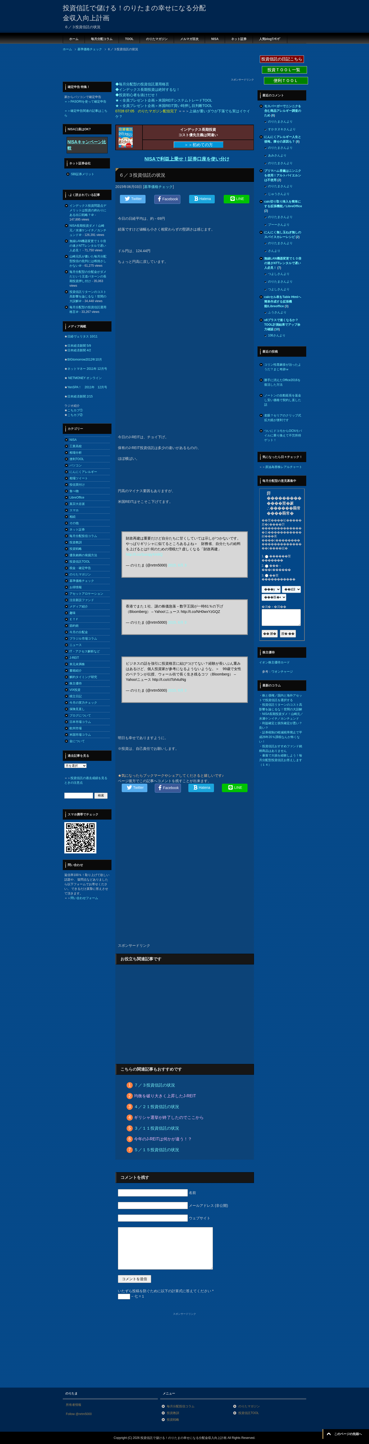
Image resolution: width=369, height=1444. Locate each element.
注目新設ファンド (81, 600)
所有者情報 (73, 1405)
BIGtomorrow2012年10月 (84, 359)
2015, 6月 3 (177, 565)
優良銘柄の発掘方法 (83, 555)
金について (77, 741)
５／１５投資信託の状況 (156, 1150)
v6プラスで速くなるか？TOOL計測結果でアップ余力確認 (282, 324)
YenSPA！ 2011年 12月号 (87, 387)
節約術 (74, 626)
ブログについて (80, 715)
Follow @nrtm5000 (79, 1414)
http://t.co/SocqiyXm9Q (144, 554)
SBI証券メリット (82, 174)
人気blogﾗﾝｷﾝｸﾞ (270, 39)
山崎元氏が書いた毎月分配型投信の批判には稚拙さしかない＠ (87, 261)
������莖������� (276, 558)
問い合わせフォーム (84, 898)
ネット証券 (239, 39)
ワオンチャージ (282, 671)
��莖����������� (278, 577)
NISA (215, 39)
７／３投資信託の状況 (154, 1085)
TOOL (129, 39)
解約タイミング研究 (83, 677)
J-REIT (74, 658)
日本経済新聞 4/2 (79, 350)
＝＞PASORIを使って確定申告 (85, 101)
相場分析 (75, 452)
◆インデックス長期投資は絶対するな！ (147, 89)
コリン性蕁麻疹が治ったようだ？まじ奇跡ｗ (282, 367)
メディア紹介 (78, 606)
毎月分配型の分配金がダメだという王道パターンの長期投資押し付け (87, 276)
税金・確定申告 (80, 568)
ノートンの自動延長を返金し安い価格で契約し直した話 (282, 400)
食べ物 (74, 491)
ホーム (73, 39)
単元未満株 (77, 664)
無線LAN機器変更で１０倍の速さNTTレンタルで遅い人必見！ (87, 245)
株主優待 (75, 683)
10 (277, 329)
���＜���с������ (276, 568)
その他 (74, 523)
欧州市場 (75, 728)
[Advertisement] (156, 66)
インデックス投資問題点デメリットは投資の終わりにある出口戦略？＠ (87, 210)
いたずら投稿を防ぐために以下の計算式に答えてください (165, 1291)
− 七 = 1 (131, 1296)
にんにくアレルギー (83, 472)
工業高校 (75, 446)
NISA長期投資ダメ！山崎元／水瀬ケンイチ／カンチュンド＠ (87, 230)
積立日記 (75, 696)
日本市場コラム (80, 722)
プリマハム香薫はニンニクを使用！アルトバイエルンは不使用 (282, 175)
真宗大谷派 (77, 504)
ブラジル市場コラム (83, 638)
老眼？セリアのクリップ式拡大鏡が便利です (282, 418)
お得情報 (75, 587)
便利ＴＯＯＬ (285, 80)
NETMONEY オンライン (84, 378)
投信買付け (77, 484)
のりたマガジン (157, 39)
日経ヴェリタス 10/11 (82, 336)
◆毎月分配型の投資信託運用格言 (142, 84)
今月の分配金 (78, 632)
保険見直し (77, 709)
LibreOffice (76, 497)
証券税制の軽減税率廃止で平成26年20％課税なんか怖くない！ (280, 737)
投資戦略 (75, 549)
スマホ (74, 510)
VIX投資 (74, 690)
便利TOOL (76, 459)
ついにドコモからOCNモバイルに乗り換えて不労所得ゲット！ (283, 435)
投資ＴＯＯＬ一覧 (284, 70)
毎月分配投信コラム (83, 536)
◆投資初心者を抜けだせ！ (136, 95)
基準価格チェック (158, 187)
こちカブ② (75, 415)
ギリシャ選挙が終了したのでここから (169, 1117)
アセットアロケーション (86, 593)
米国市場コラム (80, 734)
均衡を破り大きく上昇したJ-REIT (165, 1096)
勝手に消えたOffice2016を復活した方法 (282, 382)
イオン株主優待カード (274, 662)
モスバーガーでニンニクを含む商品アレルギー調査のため (282, 110)
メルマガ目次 (189, 39)
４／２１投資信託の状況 (156, 1106)
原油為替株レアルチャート (283, 467)
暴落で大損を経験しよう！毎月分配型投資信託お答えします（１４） (280, 760)
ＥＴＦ (74, 619)
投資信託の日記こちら (281, 59)
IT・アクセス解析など (84, 651)
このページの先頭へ (348, 1434)
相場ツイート (78, 478)
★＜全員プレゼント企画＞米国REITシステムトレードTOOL (163, 100)
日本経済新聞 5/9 (79, 345)
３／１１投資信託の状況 (156, 1128)
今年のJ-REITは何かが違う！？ (163, 1139)
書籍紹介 (75, 670)
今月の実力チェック (83, 702)
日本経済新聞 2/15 (80, 396)
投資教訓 (75, 542)
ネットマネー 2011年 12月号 (87, 369)
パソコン (75, 465)
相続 (72, 517)
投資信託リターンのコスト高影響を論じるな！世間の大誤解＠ (87, 296)
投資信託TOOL (79, 561)
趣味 (72, 613)
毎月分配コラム (101, 39)
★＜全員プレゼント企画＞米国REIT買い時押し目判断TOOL (163, 106)
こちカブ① (75, 410)
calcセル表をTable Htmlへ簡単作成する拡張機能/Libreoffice (282, 301)
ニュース (75, 645)
